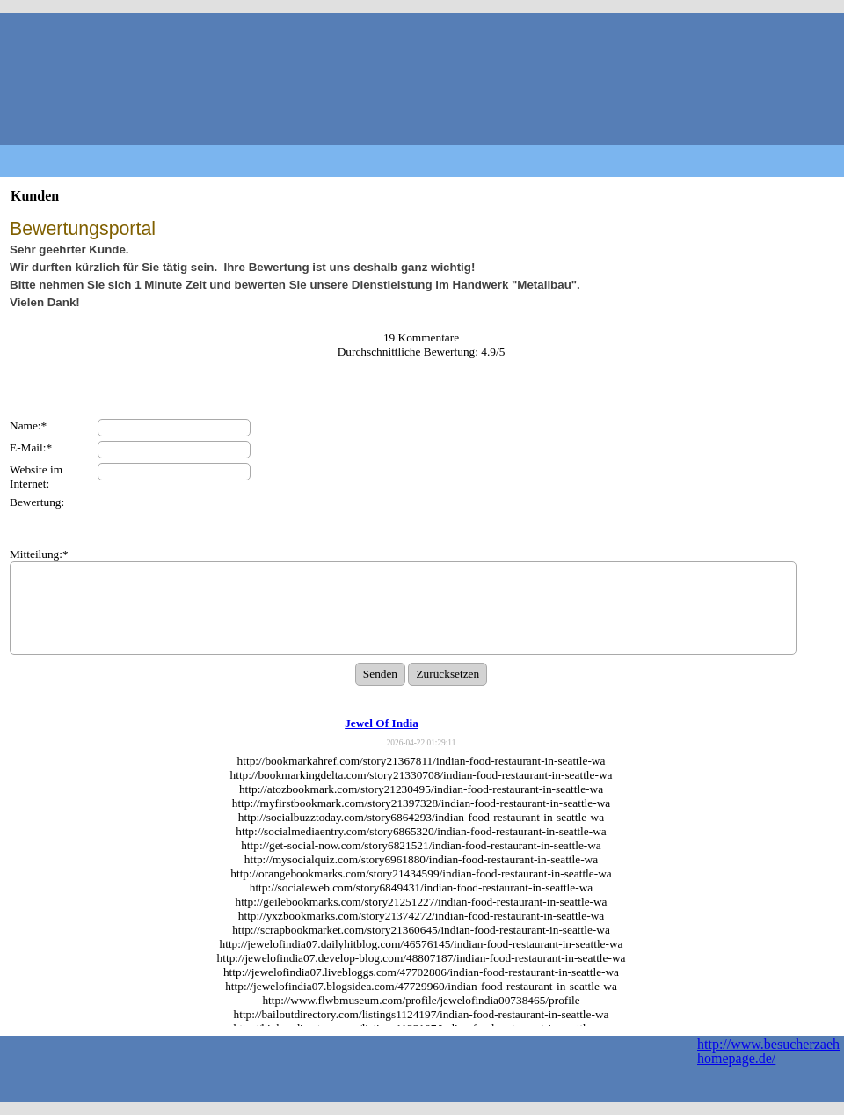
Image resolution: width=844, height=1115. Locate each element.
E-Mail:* (31, 447)
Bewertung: (37, 502)
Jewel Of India (381, 723)
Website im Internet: (36, 476)
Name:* (28, 425)
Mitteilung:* (39, 554)
